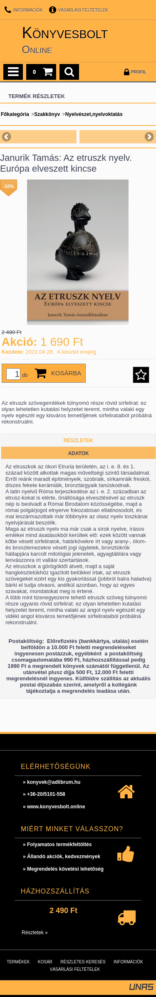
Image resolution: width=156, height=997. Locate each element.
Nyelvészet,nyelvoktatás (94, 114)
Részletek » (35, 932)
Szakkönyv (47, 114)
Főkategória (15, 114)
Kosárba (66, 373)
